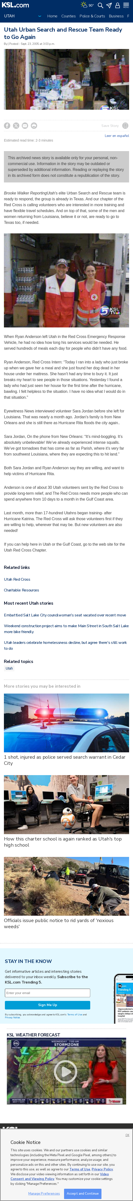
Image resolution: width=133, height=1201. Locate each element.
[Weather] (87, 5)
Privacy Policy (102, 1169)
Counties (68, 16)
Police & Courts (92, 16)
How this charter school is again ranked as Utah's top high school (63, 842)
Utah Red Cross (17, 579)
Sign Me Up (47, 1005)
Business (116, 16)
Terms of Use (74, 1014)
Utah (9, 668)
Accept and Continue (83, 1193)
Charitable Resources (21, 590)
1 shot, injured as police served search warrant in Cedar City (64, 760)
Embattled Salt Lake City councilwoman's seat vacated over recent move (65, 615)
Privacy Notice (12, 1017)
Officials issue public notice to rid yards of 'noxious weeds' (58, 923)
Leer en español (117, 136)
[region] (66, 1165)
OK (127, 1135)
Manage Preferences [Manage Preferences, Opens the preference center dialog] (44, 1193)
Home (52, 16)
